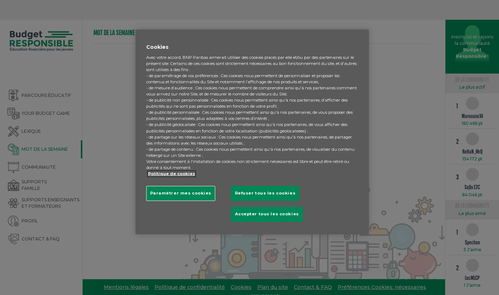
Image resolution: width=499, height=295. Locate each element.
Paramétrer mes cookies (181, 193)
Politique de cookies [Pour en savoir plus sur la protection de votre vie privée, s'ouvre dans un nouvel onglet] (171, 173)
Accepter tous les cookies (267, 213)
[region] (252, 131)
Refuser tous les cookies (265, 193)
